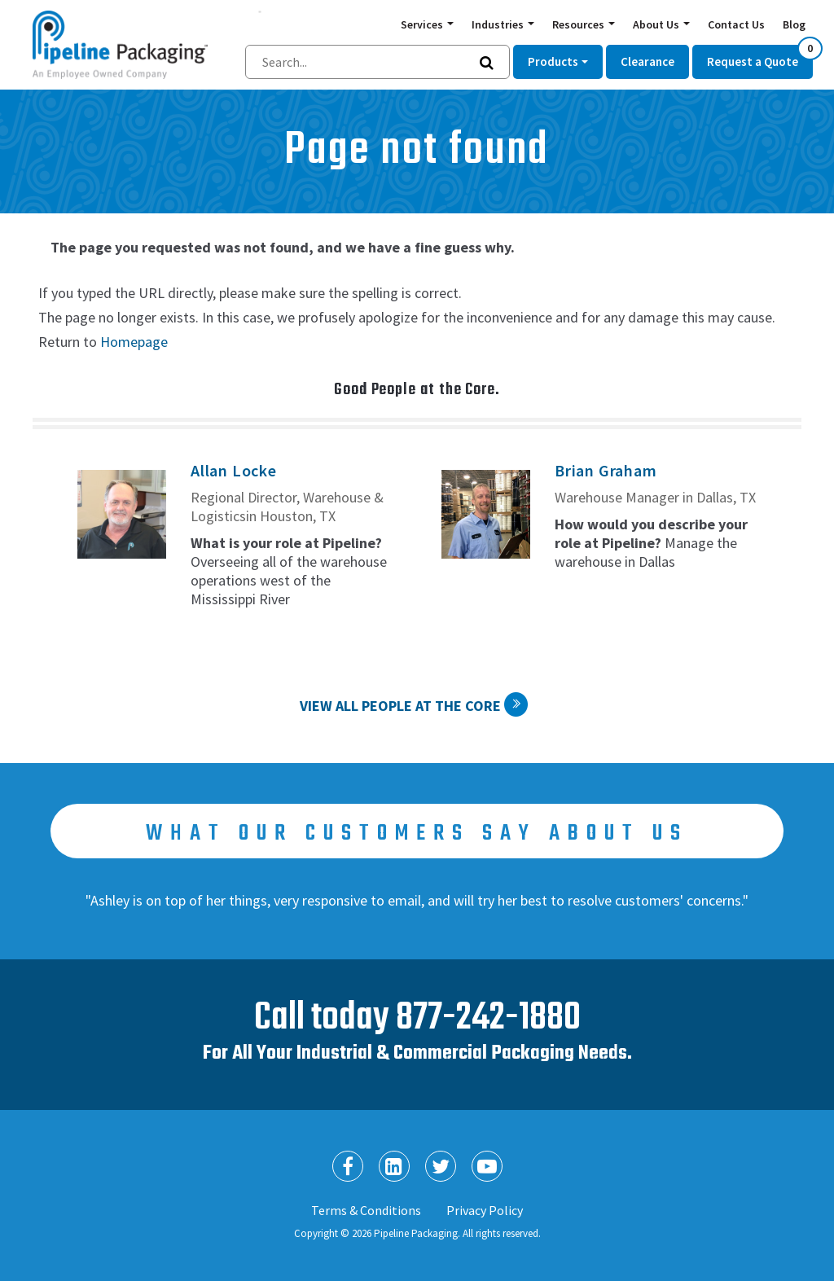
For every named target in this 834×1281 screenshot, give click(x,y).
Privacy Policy (484, 1210)
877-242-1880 (488, 1018)
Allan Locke (234, 470)
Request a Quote (760, 57)
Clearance (647, 61)
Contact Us (736, 24)
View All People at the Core (400, 705)
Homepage (134, 341)
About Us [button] (657, 24)
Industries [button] (499, 24)
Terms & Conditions (366, 1210)
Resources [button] (579, 24)
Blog (794, 24)
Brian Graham (606, 470)
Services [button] (423, 24)
